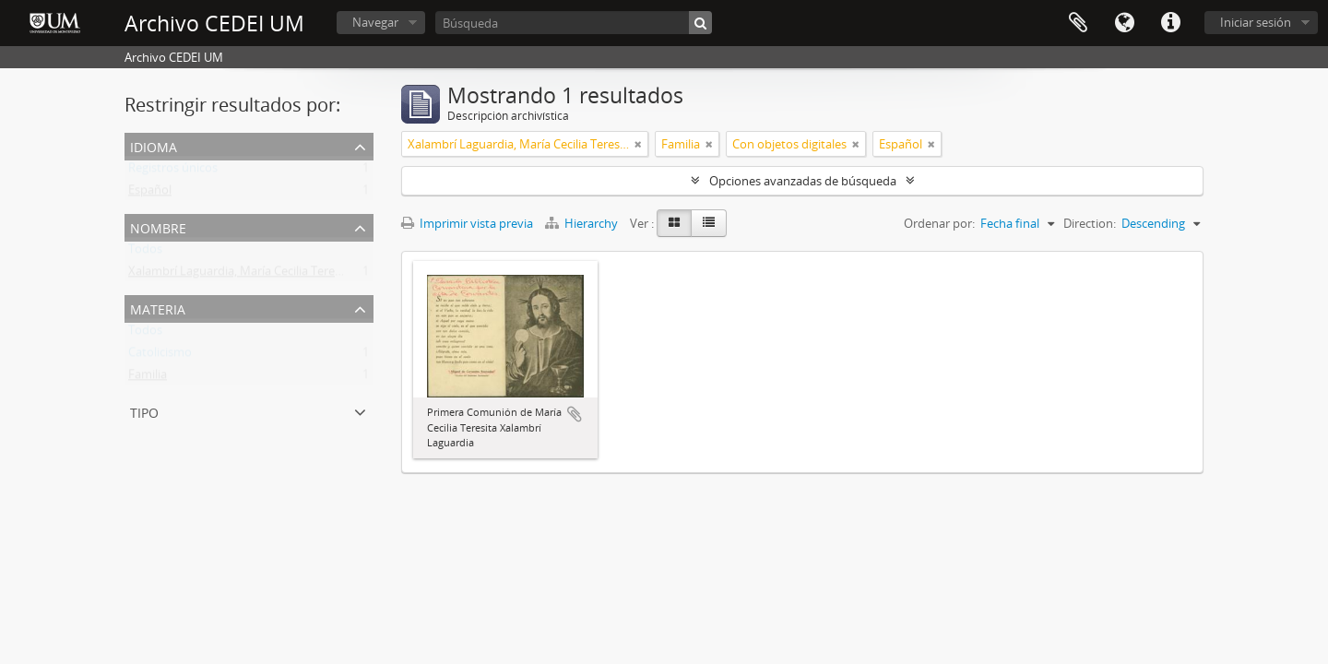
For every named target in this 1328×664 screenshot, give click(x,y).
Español (150, 193)
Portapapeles (1078, 23)
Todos (145, 252)
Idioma (1124, 23)
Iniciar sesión (1255, 22)
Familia (147, 378)
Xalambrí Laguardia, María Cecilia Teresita (241, 275)
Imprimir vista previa (467, 223)
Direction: (1089, 223)
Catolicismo (160, 356)
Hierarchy (583, 223)
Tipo (144, 410)
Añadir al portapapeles (574, 414)
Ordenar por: (939, 223)
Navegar (375, 22)
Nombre (158, 226)
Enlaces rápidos (1170, 23)
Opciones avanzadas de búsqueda (802, 180)
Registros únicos (173, 171)
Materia (157, 307)
